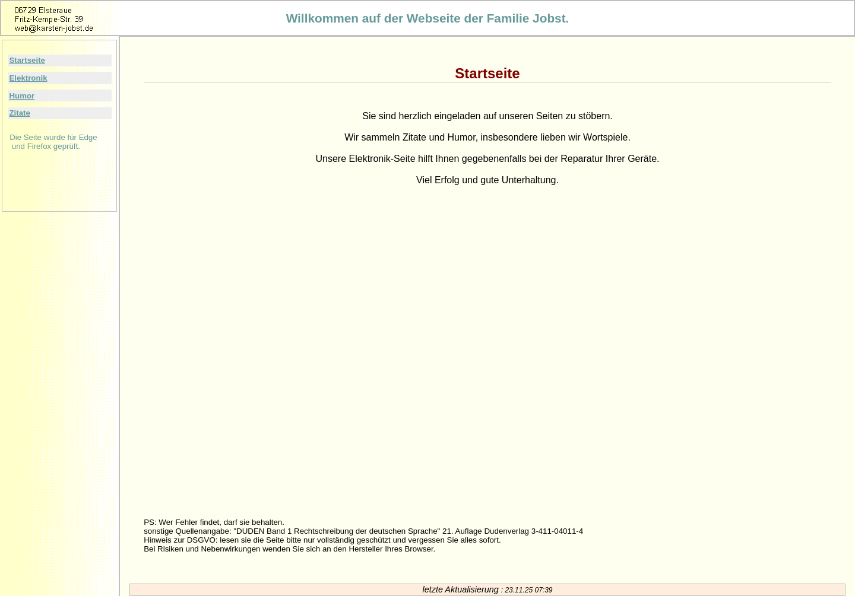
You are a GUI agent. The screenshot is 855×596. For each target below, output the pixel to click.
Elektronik (28, 78)
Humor (21, 95)
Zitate (19, 113)
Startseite (27, 60)
